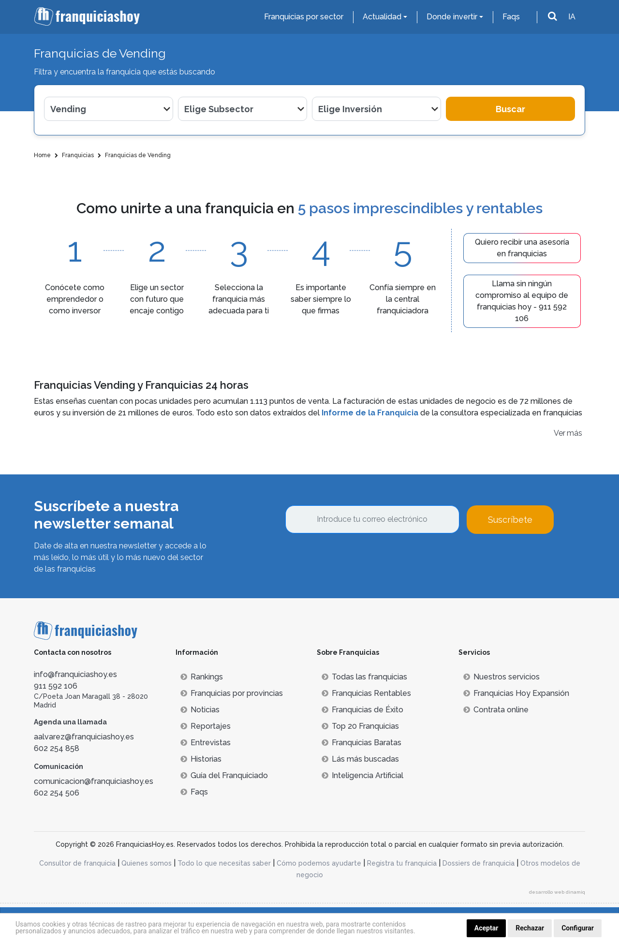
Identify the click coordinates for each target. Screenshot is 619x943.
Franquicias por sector (303, 16)
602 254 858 (56, 748)
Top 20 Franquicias (360, 726)
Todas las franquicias (364, 676)
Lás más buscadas (360, 759)
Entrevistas (205, 742)
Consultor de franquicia (77, 863)
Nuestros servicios (501, 676)
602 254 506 (56, 792)
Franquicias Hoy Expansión (516, 693)
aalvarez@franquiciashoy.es (84, 736)
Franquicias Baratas (361, 742)
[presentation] (358, 560)
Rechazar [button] (530, 928)
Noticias (200, 709)
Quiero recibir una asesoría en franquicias (522, 247)
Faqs (511, 16)
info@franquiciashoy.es (75, 674)
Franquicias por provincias (231, 693)
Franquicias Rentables (366, 693)
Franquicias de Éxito (362, 709)
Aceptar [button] (486, 928)
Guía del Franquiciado (224, 775)
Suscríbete (510, 520)
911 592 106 (55, 686)
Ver (559, 433)
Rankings (201, 676)
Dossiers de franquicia (478, 863)
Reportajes (205, 726)
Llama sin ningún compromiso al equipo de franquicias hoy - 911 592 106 (521, 301)
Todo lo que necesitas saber (224, 863)
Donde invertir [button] (452, 16)
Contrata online (496, 709)
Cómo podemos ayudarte (319, 863)
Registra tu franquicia (402, 863)
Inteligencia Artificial (362, 775)
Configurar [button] (577, 928)
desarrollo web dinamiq (557, 892)
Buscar (510, 109)
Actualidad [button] (382, 16)
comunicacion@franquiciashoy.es (93, 781)
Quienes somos (146, 863)
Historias (200, 759)
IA (571, 16)
